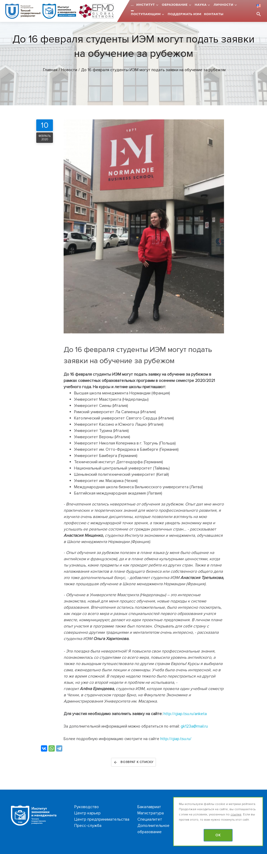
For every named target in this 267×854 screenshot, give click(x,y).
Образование (175, 5)
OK (218, 835)
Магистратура (150, 813)
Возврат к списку (133, 762)
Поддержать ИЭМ (184, 14)
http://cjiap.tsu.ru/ (175, 738)
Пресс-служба (87, 825)
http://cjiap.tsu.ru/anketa (185, 713)
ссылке (235, 814)
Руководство (86, 806)
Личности (223, 5)
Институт (145, 5)
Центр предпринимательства (101, 819)
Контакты (213, 14)
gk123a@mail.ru (194, 726)
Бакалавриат (149, 806)
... (132, 5)
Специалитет (149, 819)
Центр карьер (87, 813)
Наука (201, 5)
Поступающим (146, 14)
